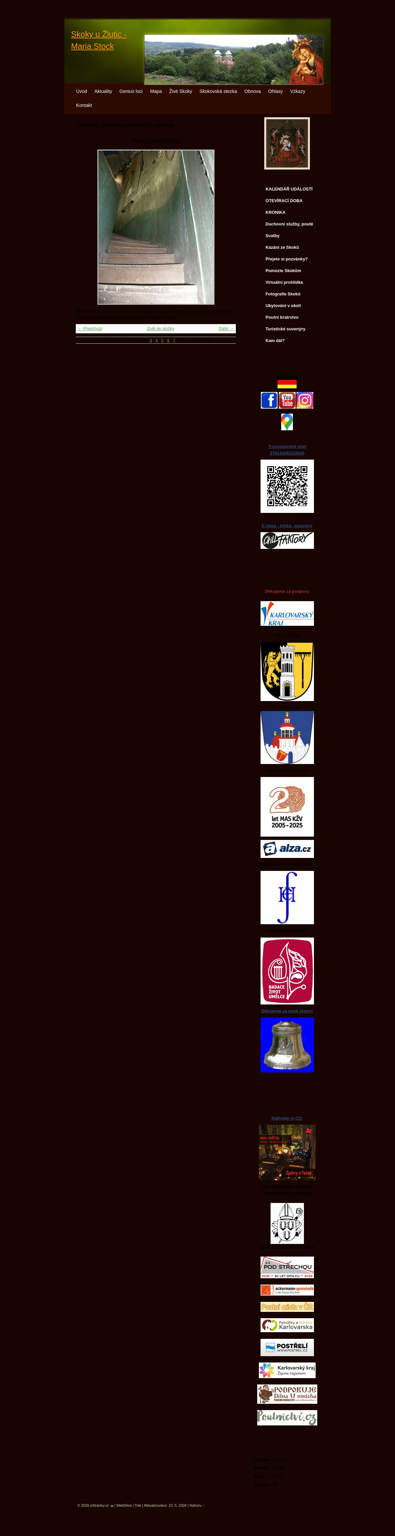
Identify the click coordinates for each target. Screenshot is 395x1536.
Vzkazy (297, 91)
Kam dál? (275, 340)
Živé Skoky (180, 91)
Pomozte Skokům (283, 270)
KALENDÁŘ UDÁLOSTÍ (289, 189)
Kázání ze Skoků (282, 247)
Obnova (253, 91)
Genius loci (131, 91)
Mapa (156, 91)
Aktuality (103, 91)
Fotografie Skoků (283, 293)
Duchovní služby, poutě (289, 223)
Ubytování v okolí (283, 305)
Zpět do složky (160, 328)
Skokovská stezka (218, 91)
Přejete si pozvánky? (287, 258)
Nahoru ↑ (196, 1505)
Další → (226, 328)
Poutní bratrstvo (282, 317)
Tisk (138, 1505)
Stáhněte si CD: (287, 1118)
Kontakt (84, 105)
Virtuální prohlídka (284, 282)
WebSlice (124, 1505)
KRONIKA (276, 212)
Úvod (81, 91)
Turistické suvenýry (285, 328)
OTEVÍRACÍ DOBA (284, 200)
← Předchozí (90, 328)
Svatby (273, 235)
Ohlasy (275, 91)
